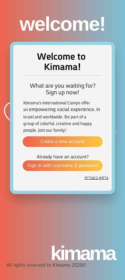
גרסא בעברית (96, 177)
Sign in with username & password (63, 165)
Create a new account (62, 141)
